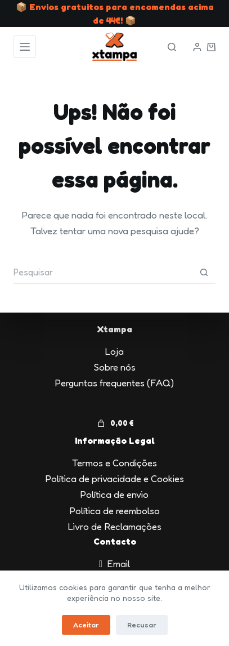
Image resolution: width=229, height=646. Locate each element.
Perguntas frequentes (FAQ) (114, 383)
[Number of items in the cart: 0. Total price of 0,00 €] (114, 424)
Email (118, 563)
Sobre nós (115, 367)
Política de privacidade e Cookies (115, 478)
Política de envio (114, 494)
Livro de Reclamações (114, 526)
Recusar (141, 624)
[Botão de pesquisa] (204, 272)
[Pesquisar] (172, 47)
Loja (114, 351)
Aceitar (86, 624)
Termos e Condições (114, 463)
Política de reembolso (115, 510)
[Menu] (25, 46)
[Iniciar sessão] (197, 47)
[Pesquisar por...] (103, 272)
